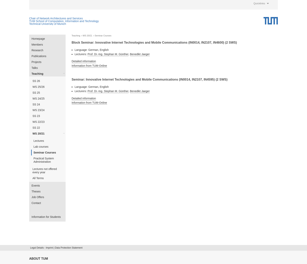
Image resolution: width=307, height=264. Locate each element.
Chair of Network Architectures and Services (56, 18)
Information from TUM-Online (89, 65)
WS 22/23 (38, 121)
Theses (36, 191)
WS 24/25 (38, 98)
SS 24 (36, 104)
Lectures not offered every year (45, 170)
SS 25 (36, 92)
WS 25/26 (38, 86)
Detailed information (84, 61)
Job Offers (38, 197)
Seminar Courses (44, 152)
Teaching (37, 73)
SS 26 (36, 81)
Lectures (38, 140)
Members (37, 44)
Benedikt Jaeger (140, 54)
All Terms (38, 178)
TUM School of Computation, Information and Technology (64, 21)
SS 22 (36, 127)
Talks (35, 67)
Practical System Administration (43, 160)
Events (36, 185)
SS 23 (36, 116)
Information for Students (46, 216)
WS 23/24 (38, 110)
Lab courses (40, 146)
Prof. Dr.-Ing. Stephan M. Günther (108, 54)
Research (37, 50)
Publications (39, 56)
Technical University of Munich (47, 23)
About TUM (38, 258)
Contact (36, 203)
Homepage (38, 38)
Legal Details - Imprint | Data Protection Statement (56, 247)
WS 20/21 (38, 133)
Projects (37, 62)
